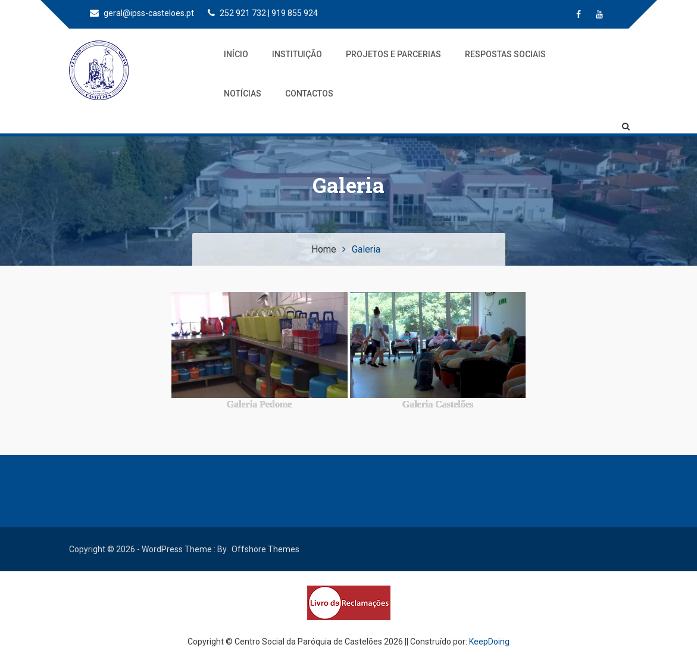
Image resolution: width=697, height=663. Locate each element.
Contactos (309, 93)
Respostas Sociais (505, 54)
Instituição (297, 54)
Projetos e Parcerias (393, 54)
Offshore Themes (265, 549)
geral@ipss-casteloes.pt (142, 13)
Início (236, 54)
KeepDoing (489, 641)
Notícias (242, 93)
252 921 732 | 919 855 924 (263, 13)
